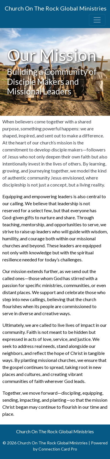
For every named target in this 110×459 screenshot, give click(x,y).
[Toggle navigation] (97, 20)
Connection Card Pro (57, 448)
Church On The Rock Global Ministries (55, 8)
